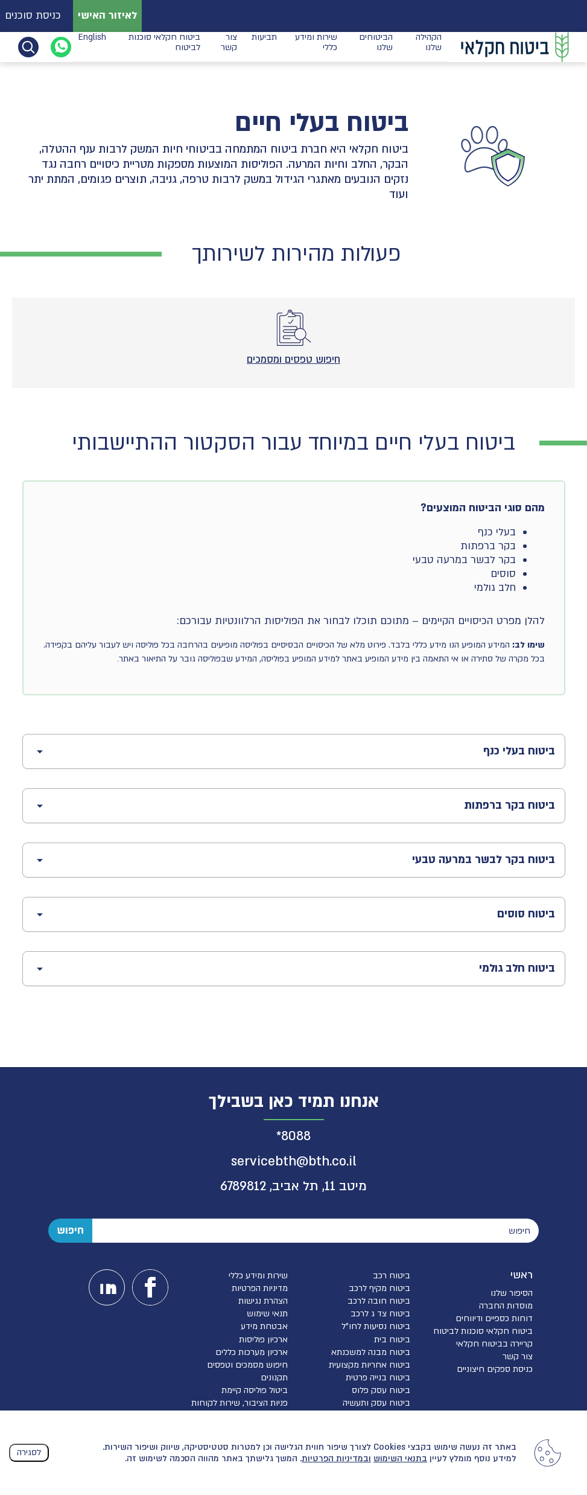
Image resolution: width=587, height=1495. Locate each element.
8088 (296, 1136)
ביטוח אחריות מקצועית (369, 1365)
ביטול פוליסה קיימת (254, 1390)
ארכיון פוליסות (263, 1339)
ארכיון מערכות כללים (251, 1352)
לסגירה (29, 1452)
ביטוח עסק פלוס (381, 1390)
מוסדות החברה (506, 1306)
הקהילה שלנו (429, 46)
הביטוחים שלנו (376, 46)
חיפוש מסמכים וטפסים (247, 1365)
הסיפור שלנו (511, 1293)
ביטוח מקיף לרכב (379, 1288)
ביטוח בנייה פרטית (378, 1377)
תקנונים (274, 1377)
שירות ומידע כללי (316, 46)
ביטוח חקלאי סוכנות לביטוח (164, 46)
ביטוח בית (392, 1339)
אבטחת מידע (264, 1326)
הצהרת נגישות (263, 1301)
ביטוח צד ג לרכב (380, 1313)
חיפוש (70, 1230)
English (92, 46)
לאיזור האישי (107, 15)
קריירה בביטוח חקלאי (494, 1344)
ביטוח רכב (391, 1275)
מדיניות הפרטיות (260, 1288)
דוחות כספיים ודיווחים (494, 1318)
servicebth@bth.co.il (294, 1161)
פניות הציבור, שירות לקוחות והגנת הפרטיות (239, 1408)
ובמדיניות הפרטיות (336, 1458)
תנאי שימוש (267, 1313)
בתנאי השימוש (400, 1458)
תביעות (264, 46)
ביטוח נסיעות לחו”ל (375, 1326)
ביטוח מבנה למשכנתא (370, 1352)
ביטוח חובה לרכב (378, 1301)
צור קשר (229, 46)
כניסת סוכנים (33, 15)
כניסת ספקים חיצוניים (495, 1369)
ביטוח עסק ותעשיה (376, 1403)
